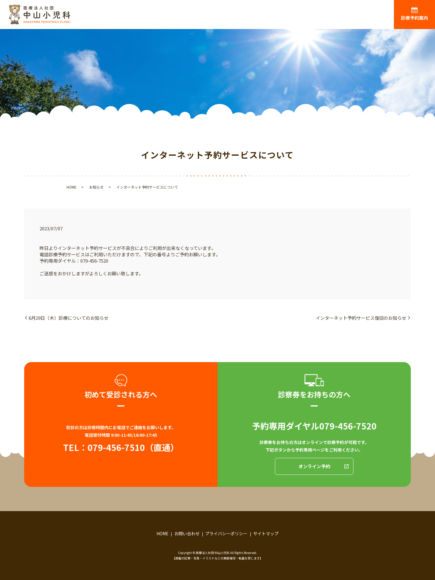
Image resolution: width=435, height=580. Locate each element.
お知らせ (96, 187)
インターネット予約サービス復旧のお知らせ (361, 318)
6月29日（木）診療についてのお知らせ (68, 318)
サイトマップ (266, 533)
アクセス (330, 18)
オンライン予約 (314, 466)
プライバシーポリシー (226, 533)
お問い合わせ (187, 533)
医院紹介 (257, 18)
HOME (182, 18)
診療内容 (294, 18)
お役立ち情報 (371, 18)
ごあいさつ (218, 18)
